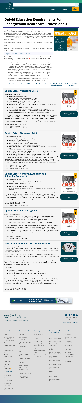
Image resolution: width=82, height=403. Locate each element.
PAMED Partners (53, 376)
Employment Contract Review (9, 351)
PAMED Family (7, 385)
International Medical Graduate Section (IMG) (55, 352)
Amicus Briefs (7, 348)
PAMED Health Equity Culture (9, 389)
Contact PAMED (7, 383)
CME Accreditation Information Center (23, 368)
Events (34, 5)
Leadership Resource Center (24, 355)
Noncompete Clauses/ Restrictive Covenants (39, 344)
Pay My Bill (6, 334)
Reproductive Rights (39, 348)
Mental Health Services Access (39, 351)
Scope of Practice (38, 341)
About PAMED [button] (53, 8)
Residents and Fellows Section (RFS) (54, 344)
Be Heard (51, 374)
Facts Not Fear (68, 352)
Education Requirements (25, 349)
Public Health (68, 349)
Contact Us (68, 5)
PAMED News (68, 334)
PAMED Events (68, 361)
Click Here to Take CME (68, 113)
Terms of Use (66, 322)
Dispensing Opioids (26, 84)
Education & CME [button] (24, 8)
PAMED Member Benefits (55, 336)
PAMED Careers (7, 361)
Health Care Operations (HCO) (70, 337)
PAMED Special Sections (57, 5)
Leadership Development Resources (25, 359)
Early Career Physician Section (54, 348)
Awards (51, 371)
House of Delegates (43, 5)
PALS (20, 351)
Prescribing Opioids (11, 84)
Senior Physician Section (55, 364)
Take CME (21, 334)
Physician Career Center (9, 345)
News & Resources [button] (64, 8)
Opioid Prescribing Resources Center (69, 346)
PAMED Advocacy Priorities (38, 335)
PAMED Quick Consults (9, 359)
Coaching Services (23, 365)
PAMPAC (36, 338)
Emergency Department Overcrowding (40, 355)
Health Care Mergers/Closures (8, 355)
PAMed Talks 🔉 (68, 359)
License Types (22, 346)
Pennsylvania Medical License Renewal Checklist (25, 372)
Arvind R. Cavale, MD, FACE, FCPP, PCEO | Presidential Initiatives (9, 338)
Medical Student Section (55, 341)
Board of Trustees (8, 380)
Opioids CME (22, 339)
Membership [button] (43, 8)
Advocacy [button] (34, 8)
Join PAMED (75, 8)
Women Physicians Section (53, 357)
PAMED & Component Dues (54, 380)
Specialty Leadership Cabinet (54, 368)
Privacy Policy (74, 322)
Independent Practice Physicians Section (54, 361)
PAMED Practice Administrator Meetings (70, 342)
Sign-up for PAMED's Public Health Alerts (69, 355)
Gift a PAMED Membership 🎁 (8, 367)
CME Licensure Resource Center (25, 343)
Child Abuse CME (23, 337)
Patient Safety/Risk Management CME (23, 376)
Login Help (6, 364)
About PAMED (7, 375)
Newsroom (6, 343)
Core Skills (21, 362)
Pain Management (41, 84)
